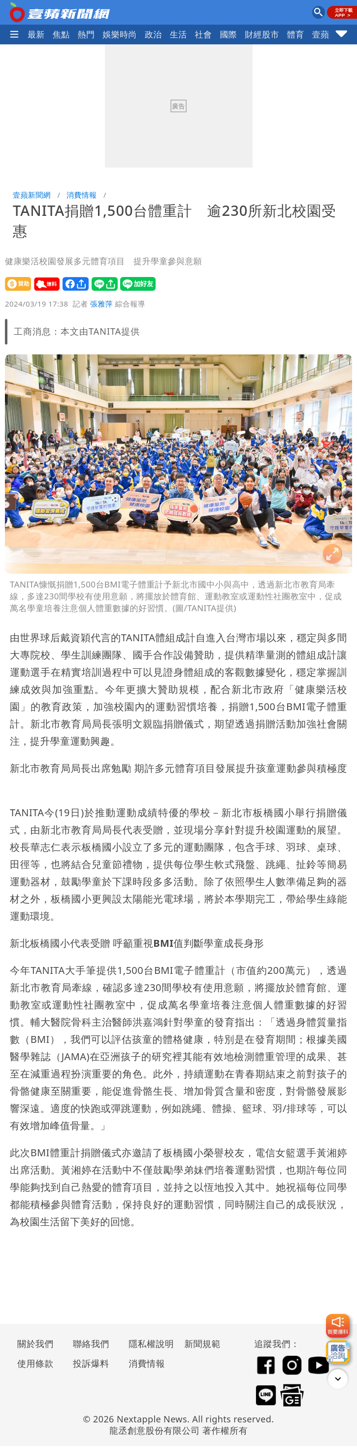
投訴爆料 (91, 1363)
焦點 (61, 34)
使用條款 (35, 1363)
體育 (295, 34)
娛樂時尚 (119, 34)
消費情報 (81, 195)
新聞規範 (202, 1343)
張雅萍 (101, 304)
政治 (153, 34)
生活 (178, 34)
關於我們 (35, 1343)
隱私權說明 (148, 1343)
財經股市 (262, 34)
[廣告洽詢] (338, 1352)
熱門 (86, 34)
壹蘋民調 (329, 34)
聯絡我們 (91, 1343)
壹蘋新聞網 (32, 195)
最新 (36, 34)
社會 (203, 34)
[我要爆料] (338, 1326)
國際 (228, 34)
